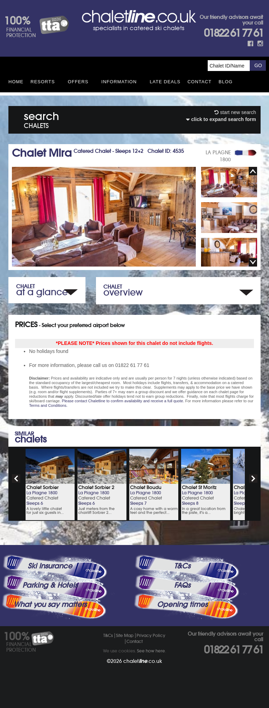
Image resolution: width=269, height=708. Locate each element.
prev (16, 478)
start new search (235, 112)
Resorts (42, 81)
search (41, 119)
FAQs (182, 585)
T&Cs (182, 566)
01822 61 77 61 (233, 33)
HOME (15, 81)
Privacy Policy (151, 635)
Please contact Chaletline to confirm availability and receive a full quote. (123, 401)
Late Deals (165, 81)
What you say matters (50, 604)
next (253, 478)
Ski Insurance (50, 566)
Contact (199, 81)
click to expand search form (221, 119)
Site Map (124, 635)
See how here (151, 650)
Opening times (182, 604)
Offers (78, 81)
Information (119, 81)
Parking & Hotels (49, 585)
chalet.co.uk (142, 661)
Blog (226, 81)
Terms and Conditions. (48, 405)
